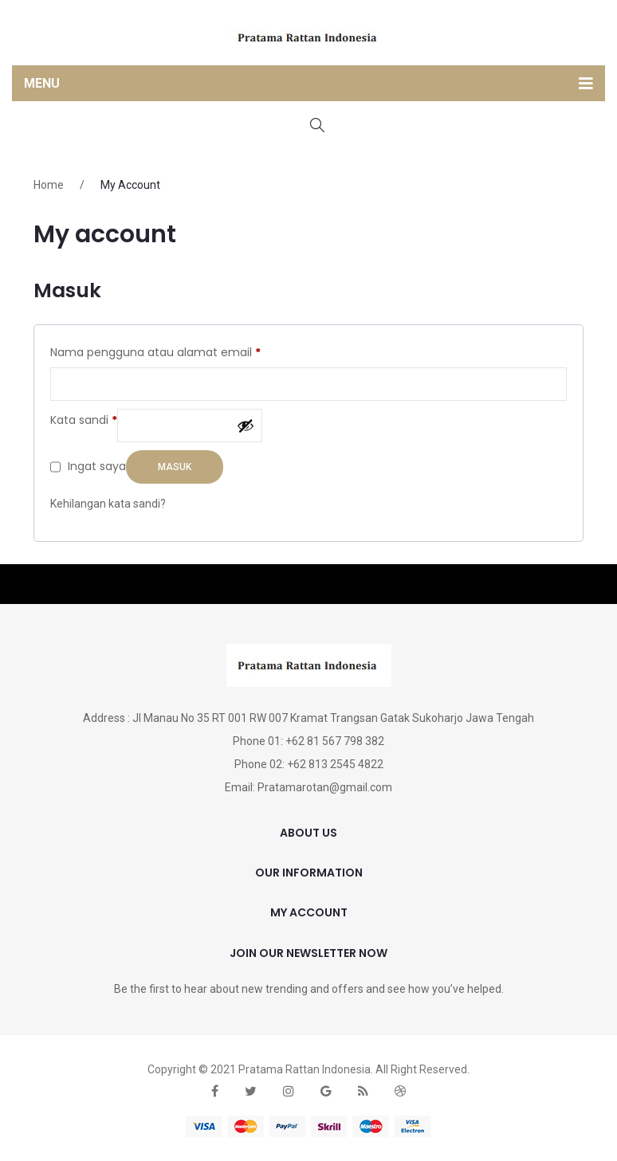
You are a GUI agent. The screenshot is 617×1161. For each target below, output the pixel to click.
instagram (288, 1091)
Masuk (174, 467)
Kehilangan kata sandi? (108, 503)
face (214, 1091)
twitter (251, 1091)
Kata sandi (83, 419)
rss (363, 1091)
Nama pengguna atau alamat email (155, 351)
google (326, 1091)
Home (48, 184)
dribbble (400, 1091)
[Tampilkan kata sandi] (245, 425)
